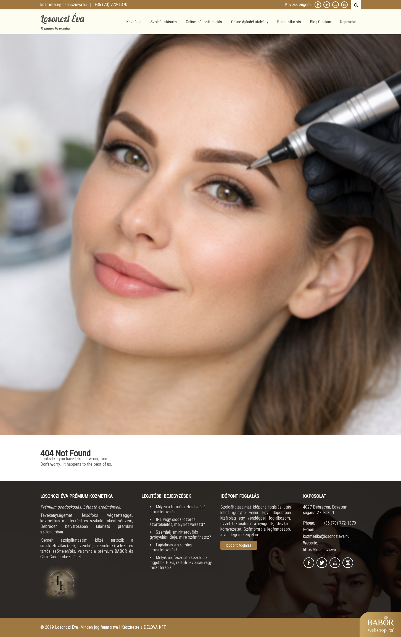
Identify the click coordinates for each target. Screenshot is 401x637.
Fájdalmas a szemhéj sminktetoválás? (171, 547)
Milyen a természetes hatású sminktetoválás (177, 509)
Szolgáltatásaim (164, 21)
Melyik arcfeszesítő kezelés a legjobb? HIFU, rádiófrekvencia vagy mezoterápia (181, 562)
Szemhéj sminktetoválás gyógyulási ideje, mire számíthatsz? (180, 535)
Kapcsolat (348, 21)
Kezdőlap (133, 21)
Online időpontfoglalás (204, 21)
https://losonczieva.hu (322, 549)
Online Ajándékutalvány (249, 21)
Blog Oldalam (320, 21)
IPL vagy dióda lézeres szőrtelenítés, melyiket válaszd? (177, 522)
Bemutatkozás (289, 21)
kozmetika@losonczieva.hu (63, 4)
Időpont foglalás (239, 545)
